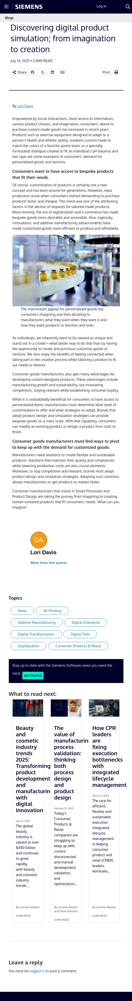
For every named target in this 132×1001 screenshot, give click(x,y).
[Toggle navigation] (122, 18)
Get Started (33, 675)
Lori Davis (25, 106)
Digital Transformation (36, 634)
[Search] (128, 7)
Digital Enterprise (86, 622)
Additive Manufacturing (37, 622)
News (22, 610)
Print (106, 72)
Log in (102, 6)
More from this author (48, 563)
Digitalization (28, 646)
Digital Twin (80, 634)
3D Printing (52, 610)
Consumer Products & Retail (78, 646)
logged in (37, 971)
